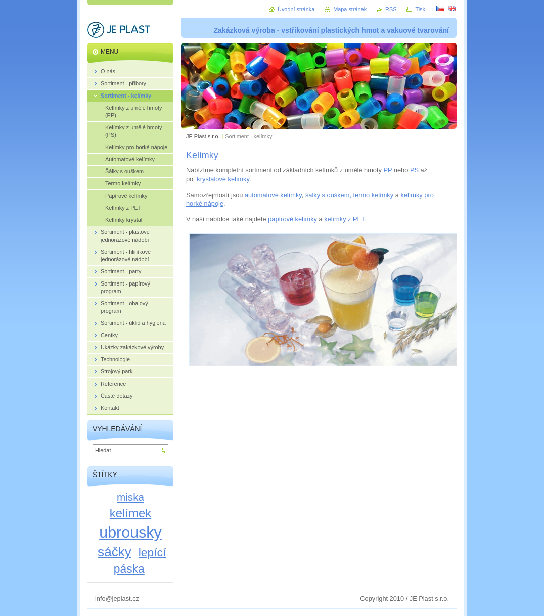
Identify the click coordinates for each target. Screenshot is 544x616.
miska (130, 497)
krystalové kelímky (223, 179)
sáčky (114, 551)
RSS (390, 9)
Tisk (420, 9)
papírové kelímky (292, 219)
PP (387, 170)
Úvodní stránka (296, 9)
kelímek (130, 513)
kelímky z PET (344, 219)
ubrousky (130, 532)
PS (414, 170)
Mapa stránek (350, 9)
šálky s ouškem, (328, 195)
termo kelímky (373, 195)
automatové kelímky (273, 195)
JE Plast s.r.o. (202, 136)
